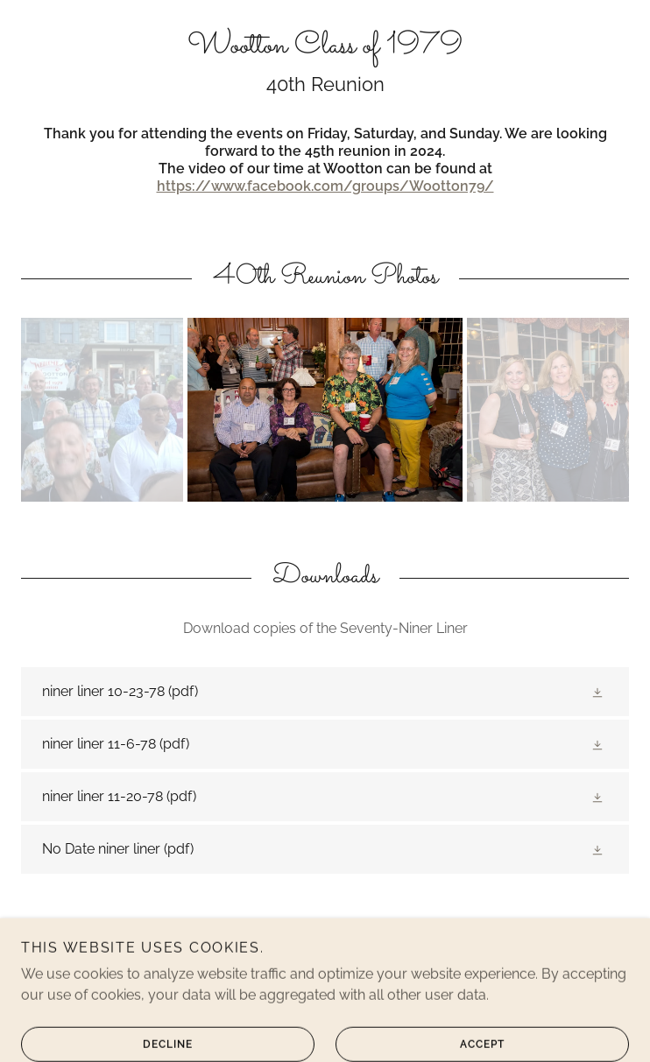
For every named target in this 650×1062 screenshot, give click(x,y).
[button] (599, 691)
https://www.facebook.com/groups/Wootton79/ (325, 186)
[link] (325, 47)
